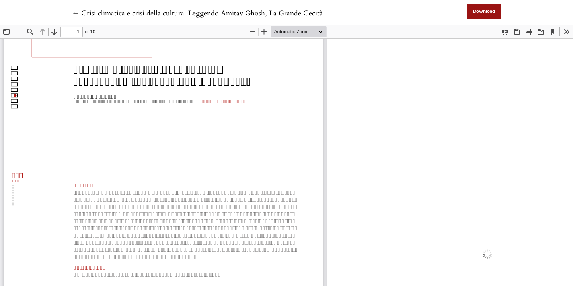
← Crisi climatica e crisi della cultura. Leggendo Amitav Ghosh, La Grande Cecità (197, 13)
